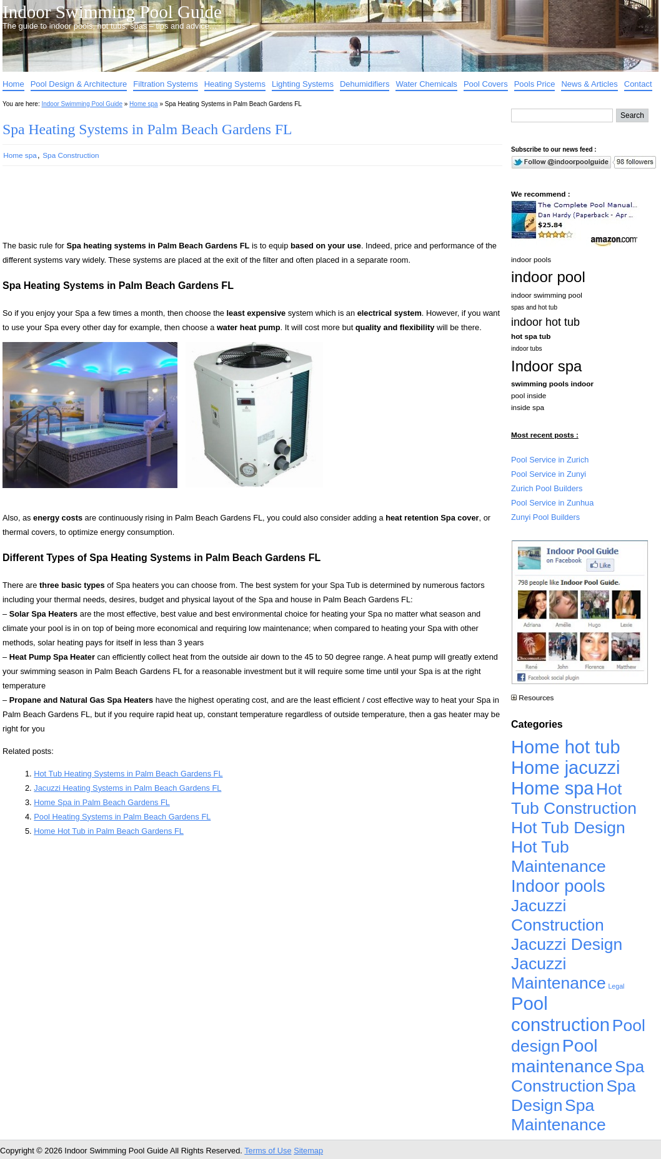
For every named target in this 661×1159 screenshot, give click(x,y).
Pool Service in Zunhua (552, 502)
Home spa (143, 103)
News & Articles (589, 84)
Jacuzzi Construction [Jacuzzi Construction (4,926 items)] (557, 915)
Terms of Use (267, 1150)
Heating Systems (235, 84)
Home (13, 84)
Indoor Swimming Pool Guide (112, 12)
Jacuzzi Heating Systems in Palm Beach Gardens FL (127, 788)
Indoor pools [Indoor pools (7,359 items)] (558, 886)
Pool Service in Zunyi (548, 474)
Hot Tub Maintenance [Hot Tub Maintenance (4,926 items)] (558, 857)
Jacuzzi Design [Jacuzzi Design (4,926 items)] (566, 944)
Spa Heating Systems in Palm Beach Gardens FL (147, 129)
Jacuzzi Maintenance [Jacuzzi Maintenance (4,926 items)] (558, 973)
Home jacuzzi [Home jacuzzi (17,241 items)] (565, 768)
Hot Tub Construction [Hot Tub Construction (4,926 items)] (574, 799)
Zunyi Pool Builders (545, 517)
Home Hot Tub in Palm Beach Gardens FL (109, 831)
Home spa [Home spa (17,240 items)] (552, 788)
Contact (638, 84)
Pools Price (534, 84)
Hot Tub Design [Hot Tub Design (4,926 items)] (568, 827)
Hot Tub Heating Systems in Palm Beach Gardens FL (128, 773)
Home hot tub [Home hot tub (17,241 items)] (565, 747)
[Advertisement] (232, 208)
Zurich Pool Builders (547, 488)
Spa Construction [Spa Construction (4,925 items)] (577, 1076)
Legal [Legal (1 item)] (616, 986)
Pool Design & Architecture (79, 84)
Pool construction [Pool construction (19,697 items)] (560, 1014)
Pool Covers (486, 84)
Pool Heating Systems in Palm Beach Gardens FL (122, 816)
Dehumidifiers (364, 84)
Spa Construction (70, 155)
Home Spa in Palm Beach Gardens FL (102, 802)
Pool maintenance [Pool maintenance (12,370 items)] (561, 1055)
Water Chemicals (426, 84)
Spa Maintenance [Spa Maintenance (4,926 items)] (558, 1115)
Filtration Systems (165, 84)
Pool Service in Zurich (550, 459)
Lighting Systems (303, 84)
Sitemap (308, 1150)
